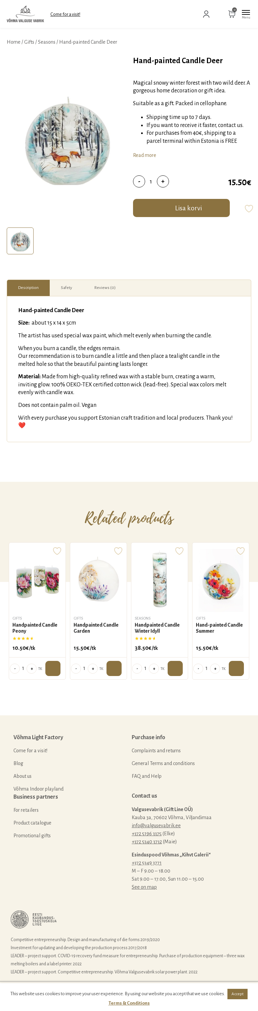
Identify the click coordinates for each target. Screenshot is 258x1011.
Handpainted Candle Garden (96, 628)
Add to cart (52, 668)
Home (13, 42)
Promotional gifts (32, 835)
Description (28, 288)
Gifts (29, 42)
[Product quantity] (151, 181)
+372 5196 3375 (147, 833)
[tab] (20, 240)
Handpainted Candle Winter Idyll (157, 628)
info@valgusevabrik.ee (156, 825)
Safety (66, 288)
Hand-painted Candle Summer (219, 628)
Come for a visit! (65, 14)
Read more (144, 155)
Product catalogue (32, 823)
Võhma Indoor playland (38, 789)
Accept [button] (237, 994)
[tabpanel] (66, 140)
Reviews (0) (105, 288)
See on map (144, 887)
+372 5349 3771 (147, 863)
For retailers (26, 810)
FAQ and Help (147, 776)
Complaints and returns (156, 750)
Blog (18, 763)
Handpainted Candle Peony (34, 628)
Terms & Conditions (129, 1003)
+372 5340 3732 (147, 841)
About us (22, 776)
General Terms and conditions (163, 763)
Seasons (46, 42)
